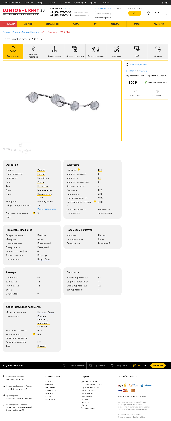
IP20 (39, 330)
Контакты (106, 2)
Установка (65, 2)
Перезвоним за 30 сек (105, 8)
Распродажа (50, 390)
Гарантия (28, 2)
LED (100, 170)
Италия (41, 170)
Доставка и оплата (11, 2)
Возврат (40, 2)
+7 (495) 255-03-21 (69, 15)
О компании (52, 376)
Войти (165, 2)
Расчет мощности (46, 208)
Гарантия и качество (90, 387)
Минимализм (44, 190)
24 (99, 178)
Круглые (41, 346)
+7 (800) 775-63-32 (69, 12)
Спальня (41, 316)
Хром (40, 197)
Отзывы (52, 2)
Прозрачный (44, 193)
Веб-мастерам (87, 393)
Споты (25, 32)
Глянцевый (43, 247)
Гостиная (42, 319)
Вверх (40, 259)
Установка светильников (91, 384)
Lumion (41, 174)
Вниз (47, 259)
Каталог (9, 24)
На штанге (35, 32)
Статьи (84, 405)
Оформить (158, 366)
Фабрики (49, 384)
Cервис (85, 376)
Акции (48, 396)
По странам (50, 387)
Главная (7, 32)
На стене (42, 312)
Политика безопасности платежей (132, 396)
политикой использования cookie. (133, 409)
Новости (85, 402)
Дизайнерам (80, 2)
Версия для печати (140, 64)
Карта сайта (50, 399)
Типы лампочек (88, 408)
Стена (51, 312)
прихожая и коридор (43, 325)
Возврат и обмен (88, 390)
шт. (137, 365)
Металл (41, 201)
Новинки (49, 393)
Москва (66, 9)
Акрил (49, 201)
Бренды (93, 2)
